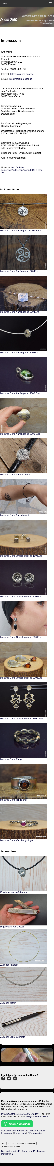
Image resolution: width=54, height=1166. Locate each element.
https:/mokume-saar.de (22, 74)
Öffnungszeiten (35, 1133)
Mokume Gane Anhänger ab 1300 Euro (20, 393)
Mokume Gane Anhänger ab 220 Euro (19, 271)
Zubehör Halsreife (9, 965)
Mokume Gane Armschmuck (14, 515)
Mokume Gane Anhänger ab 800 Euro (19, 352)
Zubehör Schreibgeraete (12, 1037)
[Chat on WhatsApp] (17, 1126)
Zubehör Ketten (8, 1003)
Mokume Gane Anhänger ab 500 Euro (19, 312)
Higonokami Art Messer (12, 926)
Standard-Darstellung (26, 1143)
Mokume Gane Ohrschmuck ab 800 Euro (21, 678)
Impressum (20, 1133)
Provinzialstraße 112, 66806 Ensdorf (19, 1114)
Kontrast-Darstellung (11, 1146)
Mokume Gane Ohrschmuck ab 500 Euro (21, 637)
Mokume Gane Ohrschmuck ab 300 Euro (21, 596)
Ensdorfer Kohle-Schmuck (13, 892)
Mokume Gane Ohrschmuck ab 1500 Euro (21, 718)
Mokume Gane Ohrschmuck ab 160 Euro (21, 556)
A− (3, 1143)
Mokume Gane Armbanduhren (15, 474)
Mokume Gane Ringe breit (13, 800)
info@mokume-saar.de (20, 79)
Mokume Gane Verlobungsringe (16, 840)
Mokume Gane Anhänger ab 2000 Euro (20, 434)
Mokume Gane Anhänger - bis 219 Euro (20, 230)
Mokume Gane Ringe (11, 759)
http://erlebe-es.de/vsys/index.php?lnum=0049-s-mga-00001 (22, 170)
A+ (13, 1143)
